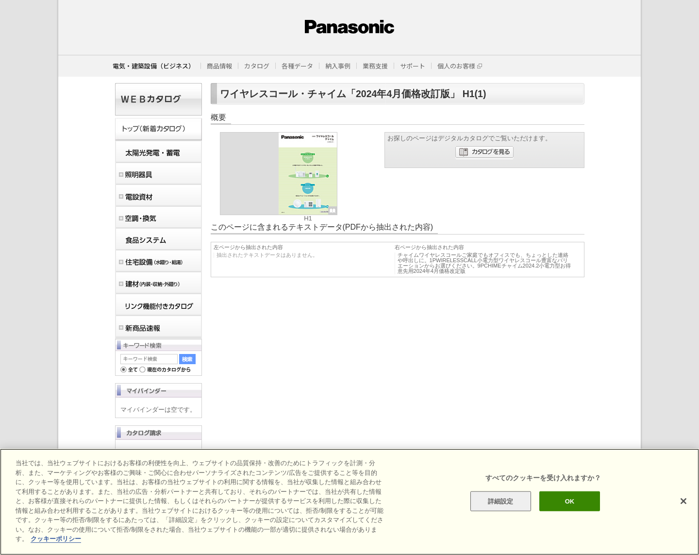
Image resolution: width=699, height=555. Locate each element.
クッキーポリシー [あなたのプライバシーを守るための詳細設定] (56, 538)
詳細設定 (501, 501)
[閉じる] (683, 501)
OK (570, 501)
